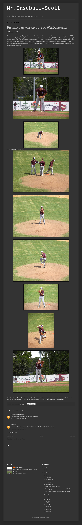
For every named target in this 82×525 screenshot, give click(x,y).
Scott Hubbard (19, 467)
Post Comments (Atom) (19, 439)
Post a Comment (13, 432)
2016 (45, 467)
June (47, 499)
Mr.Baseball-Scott (33, 8)
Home (41, 436)
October (48, 482)
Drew (12, 424)
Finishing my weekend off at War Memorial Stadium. (58, 489)
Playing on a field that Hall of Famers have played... (58, 491)
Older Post (72, 436)
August (48, 494)
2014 (45, 470)
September (48, 484)
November (48, 479)
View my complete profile (19, 473)
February (48, 509)
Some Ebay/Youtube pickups (52, 486)
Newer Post (10, 436)
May (47, 502)
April (47, 504)
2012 (45, 475)
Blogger (47, 517)
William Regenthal (16, 414)
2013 (45, 472)
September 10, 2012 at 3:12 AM (18, 419)
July (47, 497)
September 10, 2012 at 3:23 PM (18, 429)
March (47, 506)
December (48, 477)
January (48, 511)
